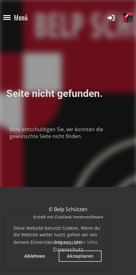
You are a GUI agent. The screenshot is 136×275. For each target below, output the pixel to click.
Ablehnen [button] (34, 256)
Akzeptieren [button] (80, 256)
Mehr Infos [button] (86, 242)
